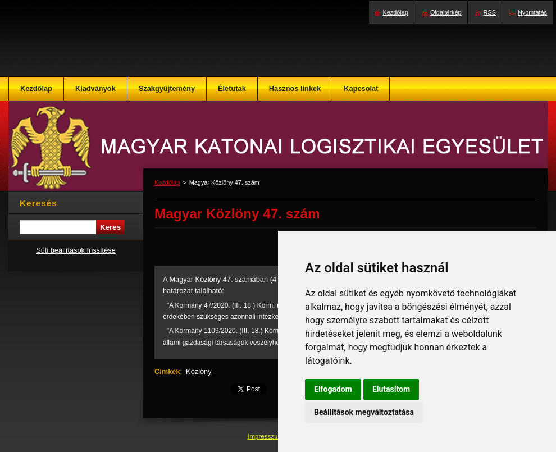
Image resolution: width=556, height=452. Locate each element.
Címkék (167, 371)
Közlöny (199, 371)
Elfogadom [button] (333, 389)
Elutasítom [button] (391, 389)
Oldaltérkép (446, 12)
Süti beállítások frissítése (76, 250)
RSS (490, 12)
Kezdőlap (167, 182)
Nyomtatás (532, 12)
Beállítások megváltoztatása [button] (364, 412)
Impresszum (266, 436)
